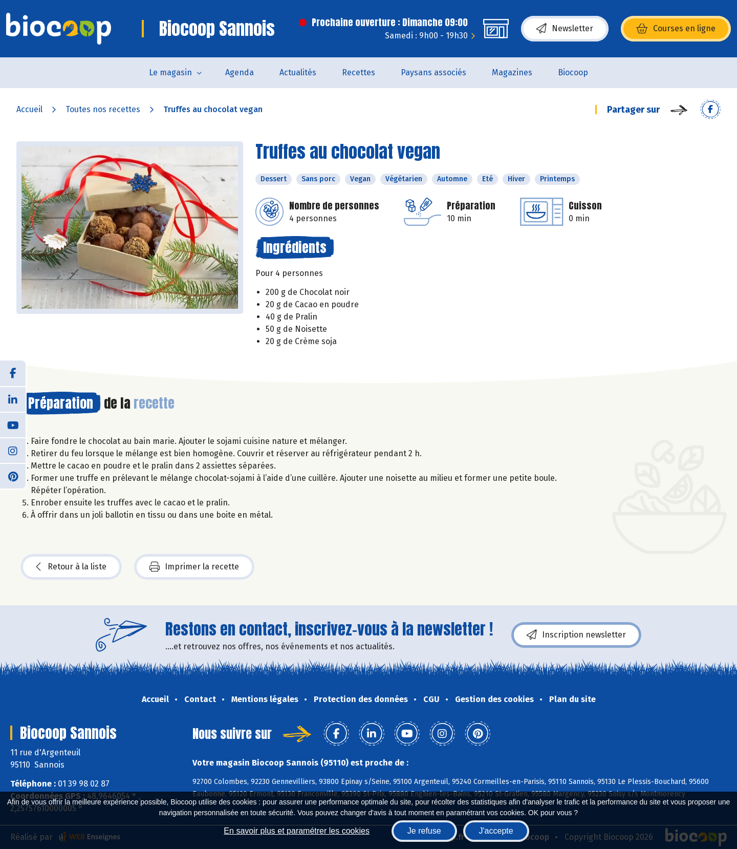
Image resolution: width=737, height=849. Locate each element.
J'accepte (496, 830)
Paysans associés (433, 72)
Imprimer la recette (194, 567)
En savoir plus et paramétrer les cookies (297, 830)
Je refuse (424, 830)
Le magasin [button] (170, 72)
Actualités (297, 72)
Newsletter (564, 29)
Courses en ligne (676, 29)
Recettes (358, 72)
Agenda (239, 72)
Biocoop (573, 72)
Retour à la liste (71, 567)
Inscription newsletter (576, 635)
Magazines (512, 72)
